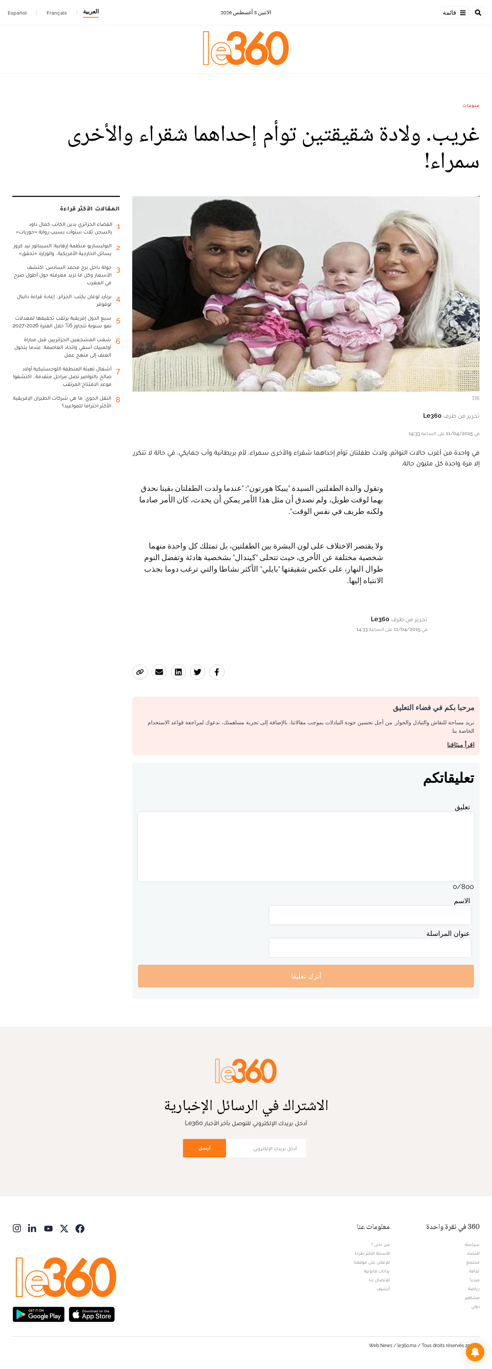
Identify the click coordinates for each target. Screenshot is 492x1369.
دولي (475, 1306)
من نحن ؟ (380, 1244)
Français (57, 13)
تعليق (462, 807)
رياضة (474, 1288)
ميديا (475, 1279)
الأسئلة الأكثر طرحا (372, 1253)
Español (17, 13)
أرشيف (383, 1288)
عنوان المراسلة (448, 933)
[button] (475, 1352)
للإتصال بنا (379, 1279)
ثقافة (474, 1271)
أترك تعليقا (306, 976)
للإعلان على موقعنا (372, 1262)
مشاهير (472, 1297)
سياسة (472, 1244)
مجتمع (473, 1262)
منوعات (471, 105)
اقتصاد (473, 1253)
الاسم (462, 901)
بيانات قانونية (377, 1271)
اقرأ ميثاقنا (460, 745)
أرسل (204, 1148)
